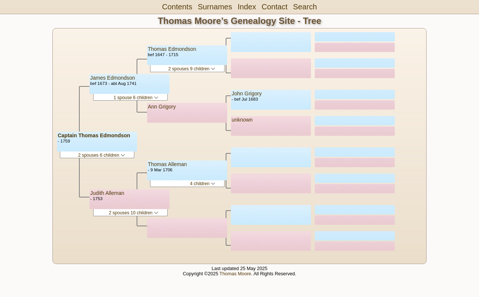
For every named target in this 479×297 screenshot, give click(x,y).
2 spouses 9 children (191, 68)
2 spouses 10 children (133, 212)
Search (305, 7)
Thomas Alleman (167, 164)
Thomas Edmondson (172, 49)
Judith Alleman (107, 193)
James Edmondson (112, 78)
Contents (177, 7)
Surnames (215, 7)
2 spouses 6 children (101, 155)
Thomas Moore (235, 273)
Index (247, 7)
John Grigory (247, 94)
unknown (242, 120)
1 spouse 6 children (135, 97)
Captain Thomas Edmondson (94, 135)
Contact (274, 7)
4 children (202, 183)
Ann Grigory (162, 107)
